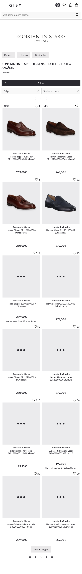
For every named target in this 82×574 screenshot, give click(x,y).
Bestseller (40, 54)
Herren (24, 54)
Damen (8, 54)
